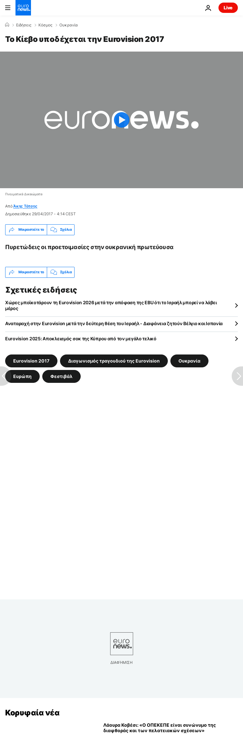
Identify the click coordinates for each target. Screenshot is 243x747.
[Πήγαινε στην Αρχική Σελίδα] (23, 7)
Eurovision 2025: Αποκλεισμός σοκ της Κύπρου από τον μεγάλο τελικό (81, 338)
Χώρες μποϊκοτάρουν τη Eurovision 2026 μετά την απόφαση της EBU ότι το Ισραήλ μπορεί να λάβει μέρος (111, 305)
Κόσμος (45, 25)
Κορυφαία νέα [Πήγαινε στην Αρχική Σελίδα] (32, 712)
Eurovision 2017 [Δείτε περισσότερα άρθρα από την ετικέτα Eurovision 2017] (31, 360)
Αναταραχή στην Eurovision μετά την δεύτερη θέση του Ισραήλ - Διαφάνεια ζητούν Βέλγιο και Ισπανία (114, 323)
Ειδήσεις (23, 25)
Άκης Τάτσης (25, 206)
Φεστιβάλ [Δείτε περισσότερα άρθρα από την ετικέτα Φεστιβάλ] (61, 376)
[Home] (7, 25)
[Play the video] (121, 120)
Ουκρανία (68, 25)
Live (228, 7)
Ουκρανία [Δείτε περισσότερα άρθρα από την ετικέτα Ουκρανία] (189, 360)
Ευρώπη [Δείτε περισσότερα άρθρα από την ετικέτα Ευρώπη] (22, 376)
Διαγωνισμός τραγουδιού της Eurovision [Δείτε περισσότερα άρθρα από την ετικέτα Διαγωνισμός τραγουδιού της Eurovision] (114, 360)
